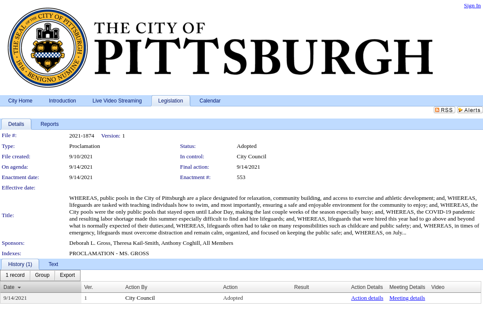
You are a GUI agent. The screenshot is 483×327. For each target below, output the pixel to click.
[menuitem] (15, 275)
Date (8, 287)
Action (230, 287)
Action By (137, 287)
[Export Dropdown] (67, 275)
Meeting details (407, 298)
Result (301, 287)
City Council (252, 156)
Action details (367, 298)
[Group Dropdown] (42, 275)
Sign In (472, 5)
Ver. (88, 287)
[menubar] (40, 275)
